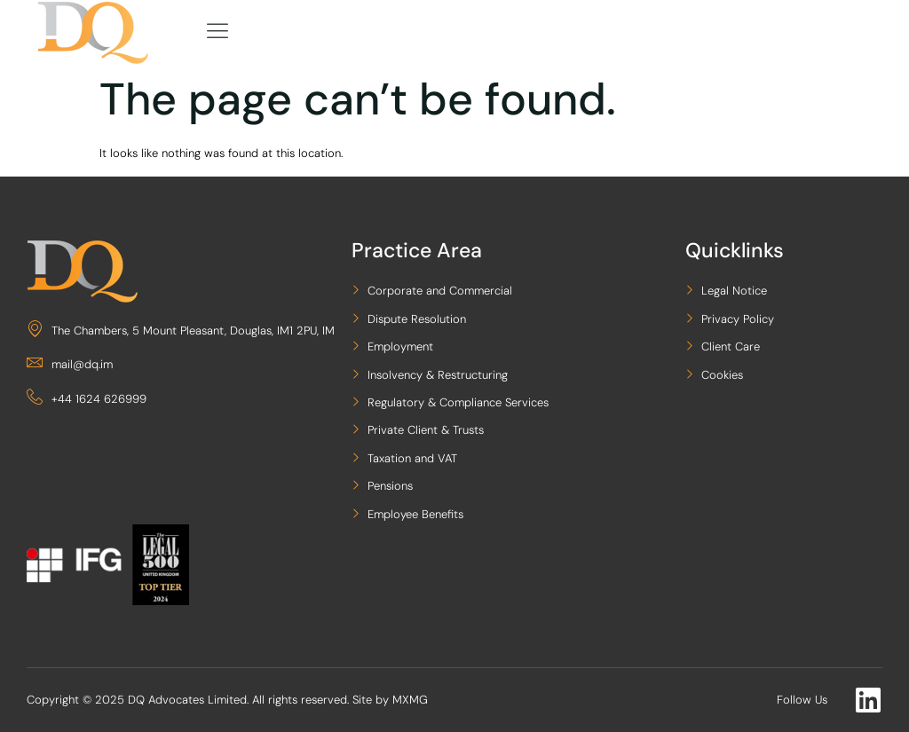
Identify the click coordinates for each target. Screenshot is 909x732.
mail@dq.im (70, 364)
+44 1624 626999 (86, 399)
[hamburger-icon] (218, 32)
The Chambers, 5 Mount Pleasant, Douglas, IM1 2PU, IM (181, 330)
